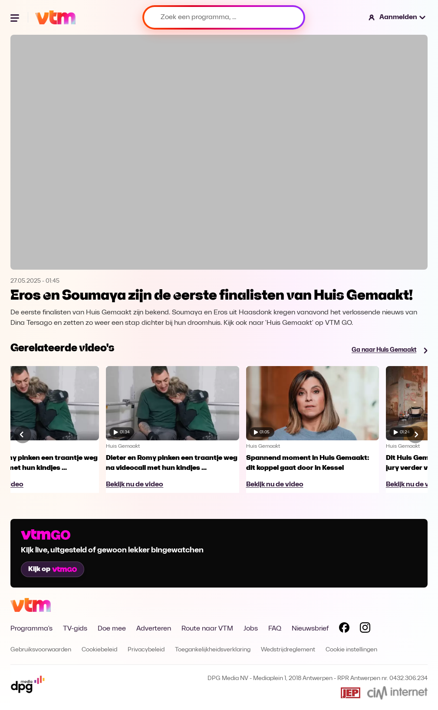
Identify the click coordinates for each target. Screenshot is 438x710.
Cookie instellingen (351, 650)
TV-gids (75, 628)
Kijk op (52, 569)
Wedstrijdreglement (288, 650)
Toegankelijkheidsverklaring (212, 650)
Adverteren (153, 628)
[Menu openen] (15, 17)
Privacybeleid (146, 650)
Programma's (31, 628)
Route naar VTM (207, 628)
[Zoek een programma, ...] (223, 17)
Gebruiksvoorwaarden (40, 650)
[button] (397, 17)
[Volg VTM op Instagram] (365, 629)
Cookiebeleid (99, 650)
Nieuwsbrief (310, 628)
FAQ (274, 628)
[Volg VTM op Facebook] (344, 629)
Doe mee (112, 628)
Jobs (251, 628)
